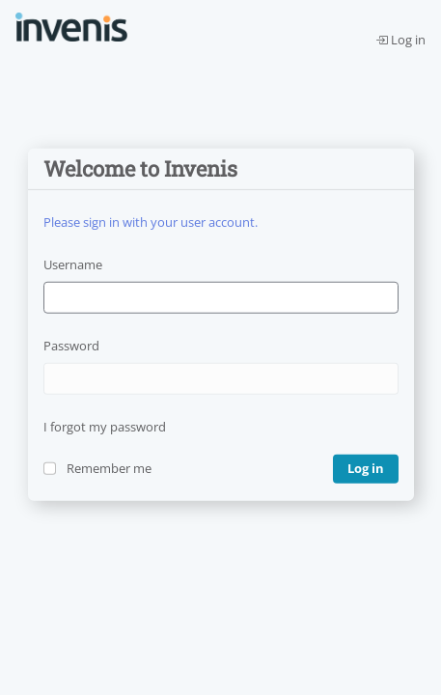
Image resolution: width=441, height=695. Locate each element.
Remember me (109, 468)
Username (72, 264)
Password (71, 345)
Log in (400, 39)
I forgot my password (104, 426)
